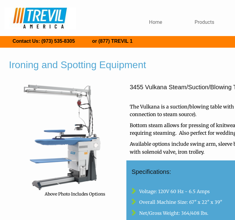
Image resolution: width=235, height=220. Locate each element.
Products (204, 22)
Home (155, 22)
